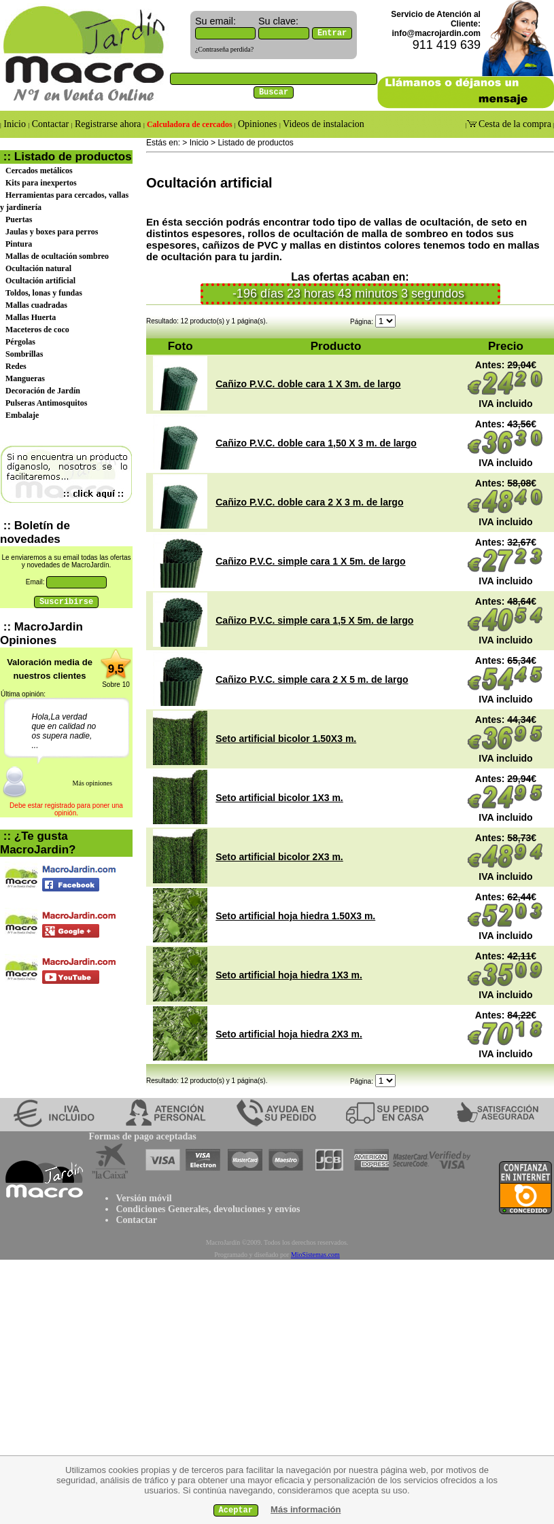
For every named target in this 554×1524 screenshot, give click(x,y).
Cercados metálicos (39, 170)
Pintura (18, 244)
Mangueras (25, 378)
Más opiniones (93, 783)
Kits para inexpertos (41, 183)
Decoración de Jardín (42, 390)
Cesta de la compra (514, 124)
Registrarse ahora (108, 124)
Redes (16, 366)
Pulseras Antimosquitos (46, 403)
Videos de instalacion (322, 124)
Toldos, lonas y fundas (43, 293)
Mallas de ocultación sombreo (57, 256)
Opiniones (257, 124)
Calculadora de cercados (190, 124)
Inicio (15, 124)
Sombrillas (24, 354)
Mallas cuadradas (36, 305)
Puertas (18, 219)
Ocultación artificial (40, 280)
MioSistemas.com (315, 1254)
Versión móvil (143, 1198)
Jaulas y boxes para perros (51, 231)
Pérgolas (20, 342)
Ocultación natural (38, 268)
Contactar (50, 124)
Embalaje (22, 415)
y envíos (282, 1209)
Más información (306, 1509)
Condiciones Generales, (163, 1209)
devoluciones (239, 1209)
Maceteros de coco (37, 329)
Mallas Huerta (30, 317)
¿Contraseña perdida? (224, 49)
